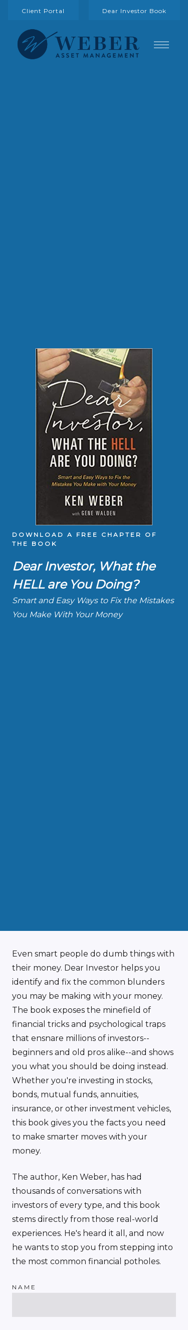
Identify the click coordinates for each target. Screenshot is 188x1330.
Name (24, 1287)
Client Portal (43, 11)
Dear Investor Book (134, 11)
